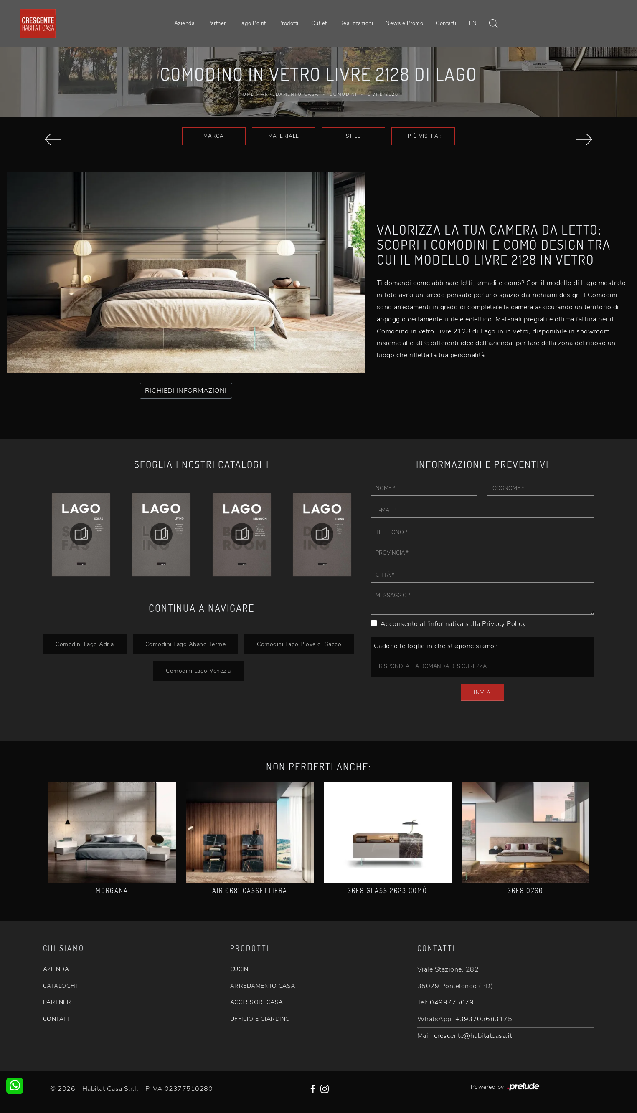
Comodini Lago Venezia (198, 670)
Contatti (446, 23)
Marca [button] (213, 136)
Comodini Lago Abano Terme (185, 644)
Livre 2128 (383, 94)
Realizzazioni (356, 23)
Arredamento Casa (290, 94)
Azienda (184, 23)
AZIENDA (56, 969)
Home (246, 94)
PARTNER (57, 1002)
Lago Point (252, 23)
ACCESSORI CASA (256, 1002)
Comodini (343, 94)
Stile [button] (353, 136)
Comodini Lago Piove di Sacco (299, 644)
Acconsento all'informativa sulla (453, 623)
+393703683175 (484, 1019)
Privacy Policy (504, 623)
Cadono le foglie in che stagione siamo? (436, 646)
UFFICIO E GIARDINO (260, 1019)
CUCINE (241, 969)
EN (473, 23)
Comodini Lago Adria (85, 644)
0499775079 (452, 1002)
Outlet (319, 23)
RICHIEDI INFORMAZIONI (186, 390)
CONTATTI (57, 1019)
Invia (482, 692)
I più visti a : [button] (423, 136)
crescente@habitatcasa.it (473, 1035)
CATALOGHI (60, 986)
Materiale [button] (283, 136)
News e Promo (404, 23)
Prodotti (289, 23)
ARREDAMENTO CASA (262, 986)
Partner (216, 23)
